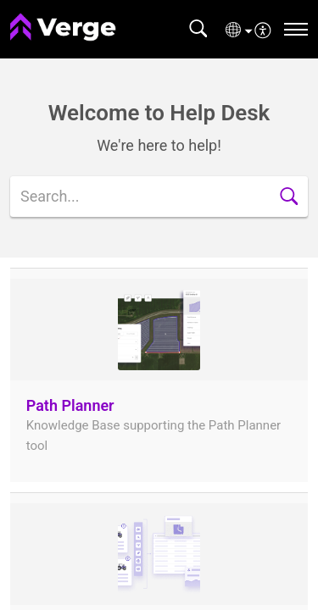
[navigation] (296, 29)
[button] (198, 29)
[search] (159, 196)
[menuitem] (263, 28)
